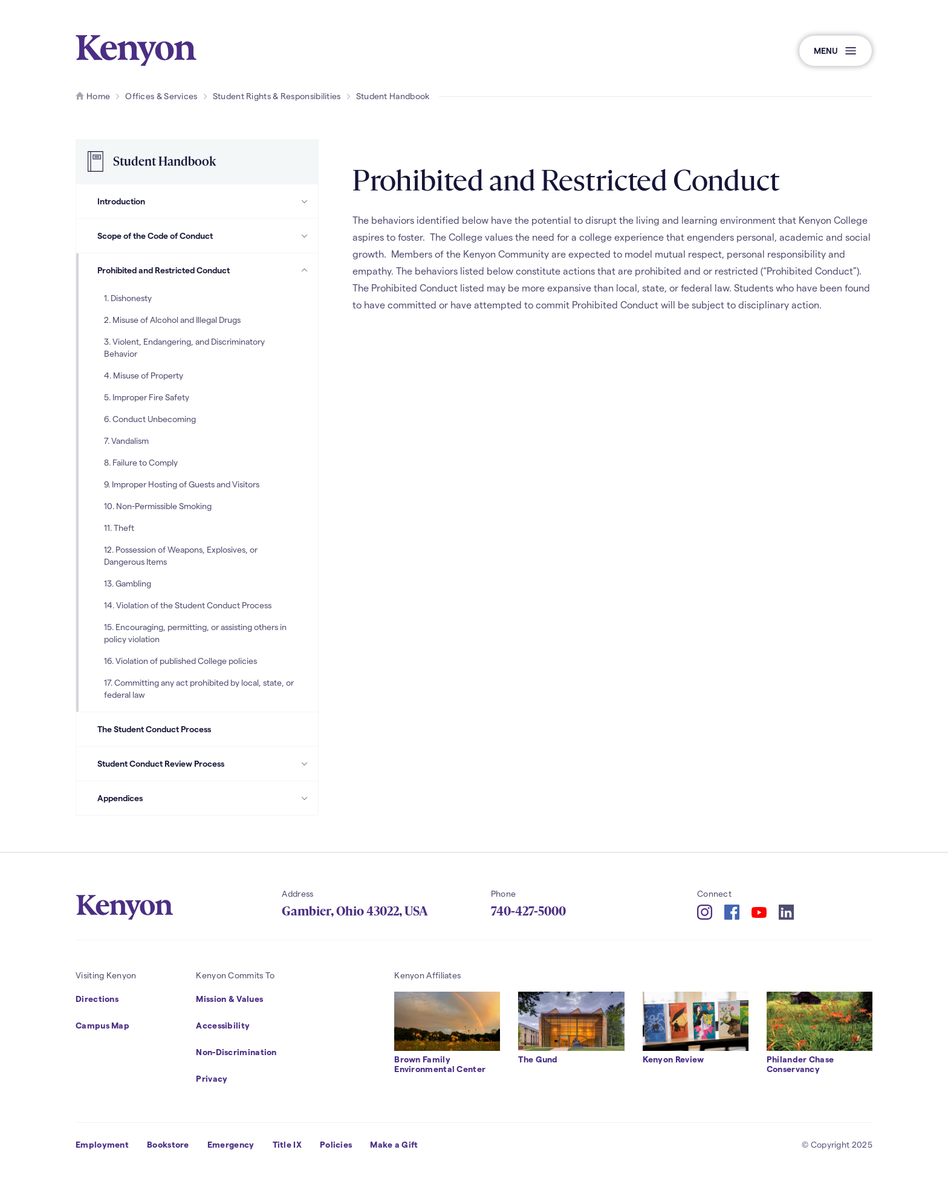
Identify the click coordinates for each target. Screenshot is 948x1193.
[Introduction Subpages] (304, 201)
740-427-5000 (528, 911)
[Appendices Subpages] (304, 798)
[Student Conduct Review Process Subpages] (304, 764)
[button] (835, 51)
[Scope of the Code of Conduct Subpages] (304, 236)
